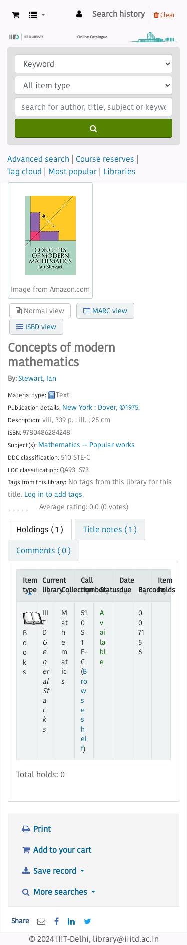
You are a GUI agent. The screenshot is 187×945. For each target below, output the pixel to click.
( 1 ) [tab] (39, 529)
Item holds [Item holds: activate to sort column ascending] (164, 585)
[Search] (93, 128)
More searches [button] (55, 892)
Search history (118, 14)
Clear (164, 15)
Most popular (72, 171)
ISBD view (36, 326)
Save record (49, 871)
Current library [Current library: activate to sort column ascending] (48, 585)
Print (36, 829)
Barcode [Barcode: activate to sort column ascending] (144, 589)
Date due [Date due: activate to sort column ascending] (125, 585)
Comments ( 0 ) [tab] (43, 550)
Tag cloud (24, 171)
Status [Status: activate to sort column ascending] (106, 589)
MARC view (105, 310)
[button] (15, 15)
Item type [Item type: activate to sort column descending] (29, 585)
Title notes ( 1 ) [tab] (110, 529)
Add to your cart (56, 850)
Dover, (107, 407)
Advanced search (38, 159)
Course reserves (105, 159)
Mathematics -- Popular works (86, 445)
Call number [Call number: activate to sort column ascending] (87, 585)
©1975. (129, 407)
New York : (79, 407)
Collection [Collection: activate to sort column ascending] (67, 589)
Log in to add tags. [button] (54, 494)
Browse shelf (84, 710)
